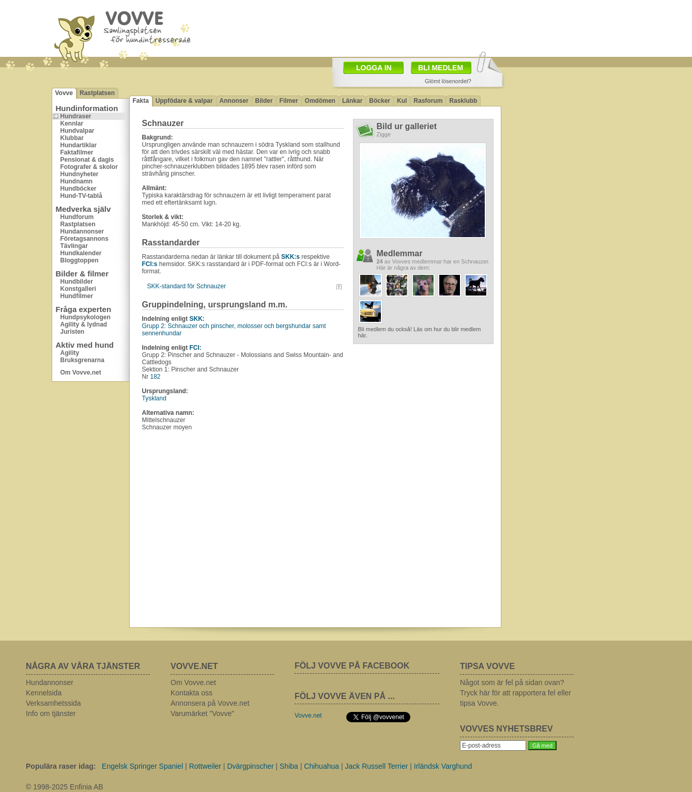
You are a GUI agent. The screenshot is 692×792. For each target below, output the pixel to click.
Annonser (234, 100)
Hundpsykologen (85, 317)
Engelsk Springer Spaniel (142, 766)
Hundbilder (76, 281)
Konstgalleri (78, 288)
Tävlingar (74, 246)
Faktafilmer (77, 152)
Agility (70, 352)
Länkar (352, 100)
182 (155, 376)
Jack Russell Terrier (376, 766)
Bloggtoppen (79, 260)
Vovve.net (308, 715)
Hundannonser (82, 231)
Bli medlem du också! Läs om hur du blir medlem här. (419, 332)
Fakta (141, 100)
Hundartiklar (78, 145)
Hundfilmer (76, 296)
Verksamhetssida (53, 703)
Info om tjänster (51, 713)
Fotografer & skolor (89, 166)
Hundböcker (78, 188)
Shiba (289, 766)
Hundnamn (76, 181)
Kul (402, 100)
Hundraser (75, 116)
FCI (194, 347)
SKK (196, 318)
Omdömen (320, 100)
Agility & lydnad (83, 324)
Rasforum (427, 100)
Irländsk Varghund (443, 766)
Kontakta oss (191, 693)
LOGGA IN (374, 68)
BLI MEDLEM (440, 68)
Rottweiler (205, 766)
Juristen (72, 331)
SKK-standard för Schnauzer (186, 286)
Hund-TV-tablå (81, 195)
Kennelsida (43, 693)
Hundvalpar (77, 130)
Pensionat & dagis (87, 159)
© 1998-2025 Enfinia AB (64, 787)
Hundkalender (81, 253)
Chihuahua (321, 766)
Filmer (289, 100)
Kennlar (72, 123)
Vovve (64, 93)
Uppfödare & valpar (184, 100)
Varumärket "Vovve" (202, 713)
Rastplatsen (97, 93)
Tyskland (154, 398)
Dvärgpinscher (250, 766)
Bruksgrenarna (82, 360)
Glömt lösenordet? (448, 81)
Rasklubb (463, 100)
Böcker (379, 100)
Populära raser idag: (61, 766)
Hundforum (77, 217)
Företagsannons (84, 238)
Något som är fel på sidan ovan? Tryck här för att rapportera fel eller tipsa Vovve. (515, 692)
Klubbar (72, 138)
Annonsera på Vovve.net (210, 703)
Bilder (264, 100)
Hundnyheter (79, 174)
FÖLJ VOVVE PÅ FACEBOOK (352, 665)
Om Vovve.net (80, 372)
